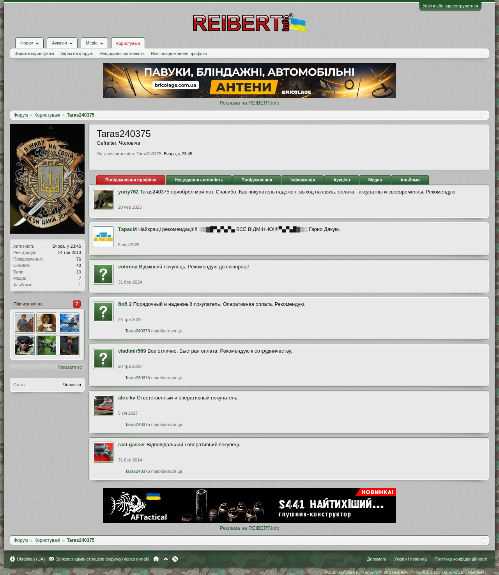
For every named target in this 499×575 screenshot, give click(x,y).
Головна (156, 559)
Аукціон (341, 179)
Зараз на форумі (77, 53)
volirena (128, 267)
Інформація (302, 179)
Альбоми (410, 179)
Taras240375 (137, 330)
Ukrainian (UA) (31, 559)
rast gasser (131, 444)
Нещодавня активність (121, 53)
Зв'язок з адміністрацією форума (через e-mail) (102, 559)
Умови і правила (410, 559)
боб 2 (125, 304)
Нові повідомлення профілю (179, 53)
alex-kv (126, 398)
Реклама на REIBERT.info (249, 103)
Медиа (375, 179)
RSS (175, 559)
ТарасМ (127, 229)
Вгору (165, 559)
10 (78, 272)
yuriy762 (128, 192)
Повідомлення (256, 179)
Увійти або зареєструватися (450, 6)
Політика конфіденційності (461, 559)
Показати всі (70, 367)
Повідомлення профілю (130, 179)
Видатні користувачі (34, 53)
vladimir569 (132, 351)
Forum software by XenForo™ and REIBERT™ (406, 572)
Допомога (376, 559)
